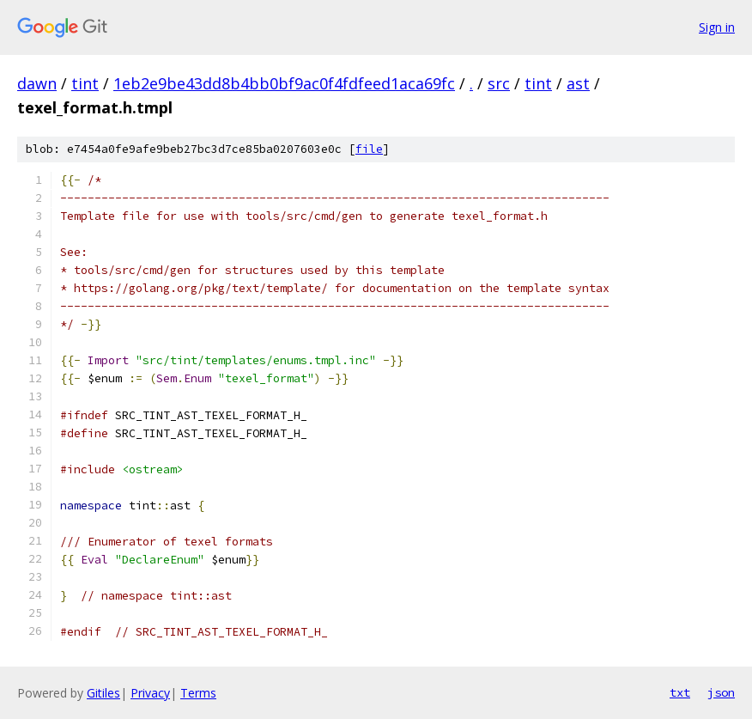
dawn (37, 83)
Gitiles (103, 693)
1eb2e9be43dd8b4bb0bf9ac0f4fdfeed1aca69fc (284, 83)
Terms (198, 693)
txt (680, 692)
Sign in (717, 27)
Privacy (150, 693)
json (721, 692)
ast (578, 83)
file (369, 149)
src (499, 83)
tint (85, 83)
